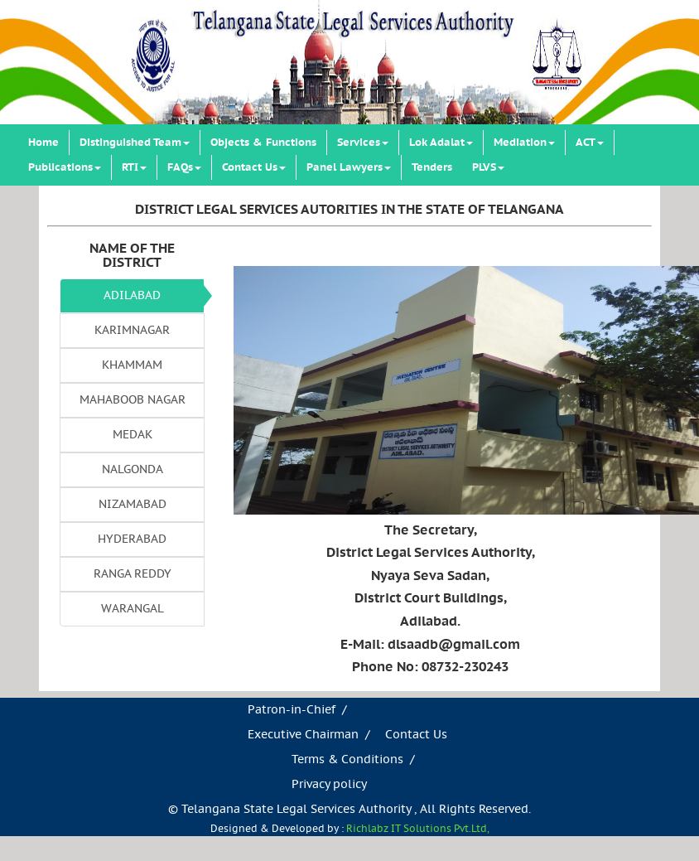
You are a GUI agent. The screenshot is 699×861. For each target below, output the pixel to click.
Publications (64, 167)
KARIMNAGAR (132, 330)
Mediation (524, 142)
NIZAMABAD (132, 504)
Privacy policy (329, 784)
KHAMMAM (132, 365)
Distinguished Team (135, 142)
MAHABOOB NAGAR (133, 400)
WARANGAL (132, 609)
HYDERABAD (132, 539)
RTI (134, 167)
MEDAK (132, 435)
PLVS (488, 167)
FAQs (184, 167)
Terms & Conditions (347, 760)
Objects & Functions (263, 142)
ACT (590, 142)
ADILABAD (132, 295)
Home (43, 142)
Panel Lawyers (348, 167)
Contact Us (254, 167)
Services (362, 142)
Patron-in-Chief (291, 710)
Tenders (432, 167)
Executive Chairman (303, 735)
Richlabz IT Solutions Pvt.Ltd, (417, 829)
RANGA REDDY (132, 574)
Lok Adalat (441, 142)
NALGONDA (132, 469)
